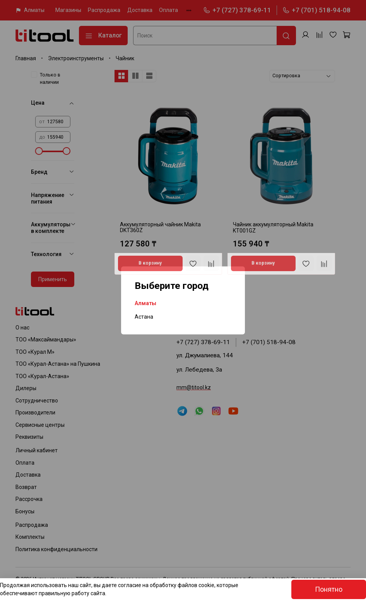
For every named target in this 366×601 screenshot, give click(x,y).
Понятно (328, 589)
